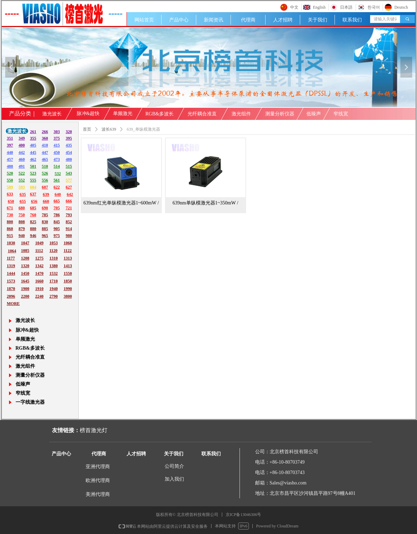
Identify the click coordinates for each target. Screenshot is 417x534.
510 (45, 166)
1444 (11, 273)
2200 (25, 296)
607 (45, 187)
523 (33, 173)
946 (33, 235)
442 (22, 152)
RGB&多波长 (160, 113)
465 (45, 159)
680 (22, 207)
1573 (11, 281)
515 (69, 166)
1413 (68, 265)
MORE (13, 303)
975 (57, 235)
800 (10, 221)
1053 (54, 242)
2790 (54, 296)
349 (22, 138)
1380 (54, 265)
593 (22, 187)
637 (33, 194)
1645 (25, 281)
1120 (54, 250)
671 (10, 207)
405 (33, 145)
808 (22, 221)
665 (57, 201)
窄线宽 (340, 113)
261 (33, 131)
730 (10, 214)
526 (45, 173)
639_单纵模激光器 (143, 129)
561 (57, 180)
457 (10, 159)
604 (33, 187)
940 (22, 235)
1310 (54, 258)
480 (69, 159)
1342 (39, 265)
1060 (68, 242)
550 (10, 180)
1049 (39, 242)
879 (22, 228)
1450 (25, 273)
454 (69, 152)
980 (69, 235)
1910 (39, 288)
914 (69, 228)
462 (33, 159)
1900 (25, 288)
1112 (39, 250)
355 (33, 138)
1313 (68, 258)
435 (69, 145)
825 (33, 221)
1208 (25, 258)
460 (22, 159)
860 (10, 228)
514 (57, 166)
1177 (11, 258)
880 (33, 228)
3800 (68, 296)
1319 (11, 265)
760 (33, 214)
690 (45, 207)
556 (45, 180)
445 (33, 152)
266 (45, 131)
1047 (25, 242)
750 (22, 214)
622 (57, 187)
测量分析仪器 (279, 113)
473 (57, 159)
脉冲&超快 (88, 113)
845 (57, 221)
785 (45, 214)
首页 (87, 129)
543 (69, 173)
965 (45, 235)
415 (57, 145)
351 (10, 138)
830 (45, 221)
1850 (68, 281)
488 (10, 166)
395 (69, 138)
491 (22, 166)
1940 (54, 288)
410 (45, 145)
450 (57, 152)
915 (10, 235)
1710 (54, 281)
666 (69, 201)
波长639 (109, 129)
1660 (39, 281)
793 (69, 214)
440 (10, 152)
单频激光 (122, 113)
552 (22, 180)
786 (57, 214)
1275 (39, 258)
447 (45, 152)
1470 (39, 273)
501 (33, 166)
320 (69, 131)
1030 (11, 242)
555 (33, 180)
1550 (68, 273)
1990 (68, 288)
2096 (11, 296)
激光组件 (241, 113)
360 (45, 138)
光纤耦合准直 (202, 113)
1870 (11, 288)
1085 (25, 250)
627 (69, 187)
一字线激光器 (30, 402)
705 (57, 207)
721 (69, 207)
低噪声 (313, 113)
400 (22, 145)
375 (57, 138)
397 (10, 145)
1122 (68, 250)
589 (10, 187)
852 (69, 221)
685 (33, 207)
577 (69, 180)
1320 (25, 265)
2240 (39, 296)
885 (45, 228)
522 (22, 173)
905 (57, 228)
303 (57, 131)
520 (10, 173)
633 (10, 194)
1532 (54, 273)
